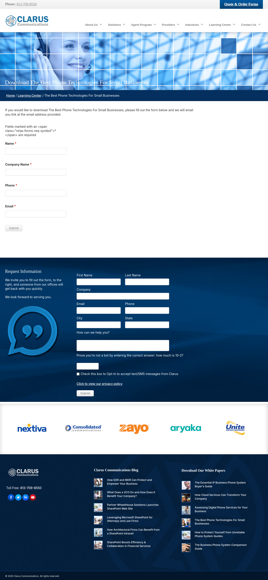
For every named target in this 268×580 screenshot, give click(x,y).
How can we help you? (93, 332)
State (129, 318)
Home (10, 95)
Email (10, 206)
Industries (194, 24)
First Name (84, 275)
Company (84, 289)
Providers (170, 24)
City (79, 318)
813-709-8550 (27, 4)
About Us (93, 24)
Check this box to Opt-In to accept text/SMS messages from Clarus (129, 374)
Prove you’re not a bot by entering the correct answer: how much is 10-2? (130, 355)
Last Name (133, 275)
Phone (11, 185)
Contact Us (251, 24)
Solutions (116, 24)
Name (11, 143)
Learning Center (222, 24)
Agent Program (143, 24)
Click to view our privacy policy (99, 384)
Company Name (18, 164)
